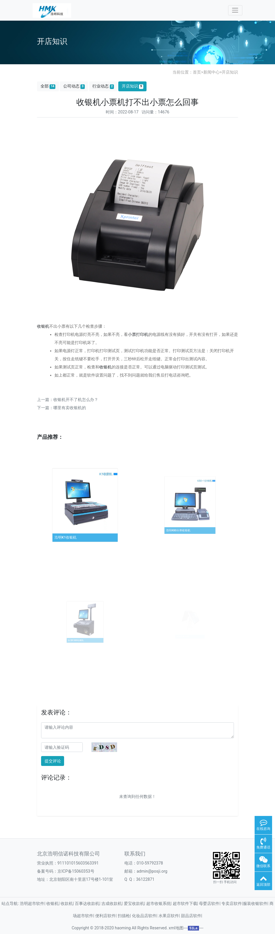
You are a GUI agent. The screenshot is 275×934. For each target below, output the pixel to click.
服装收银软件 (255, 903)
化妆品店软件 (144, 915)
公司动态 (74, 86)
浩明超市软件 (32, 903)
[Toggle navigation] (235, 10)
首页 (197, 72)
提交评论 (53, 761)
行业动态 (103, 86)
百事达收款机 (87, 903)
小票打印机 (138, 334)
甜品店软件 (191, 915)
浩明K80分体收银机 (182, 520)
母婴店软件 (209, 903)
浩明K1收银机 (73, 525)
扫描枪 (124, 915)
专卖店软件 (231, 903)
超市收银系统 (158, 903)
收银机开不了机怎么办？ (75, 399)
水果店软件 (168, 915)
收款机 (67, 903)
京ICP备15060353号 (75, 871)
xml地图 (176, 928)
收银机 (43, 326)
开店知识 (230, 72)
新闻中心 (211, 72)
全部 (48, 86)
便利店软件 (105, 915)
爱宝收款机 (134, 903)
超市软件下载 (185, 903)
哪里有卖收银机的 (69, 407)
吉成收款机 (111, 903)
